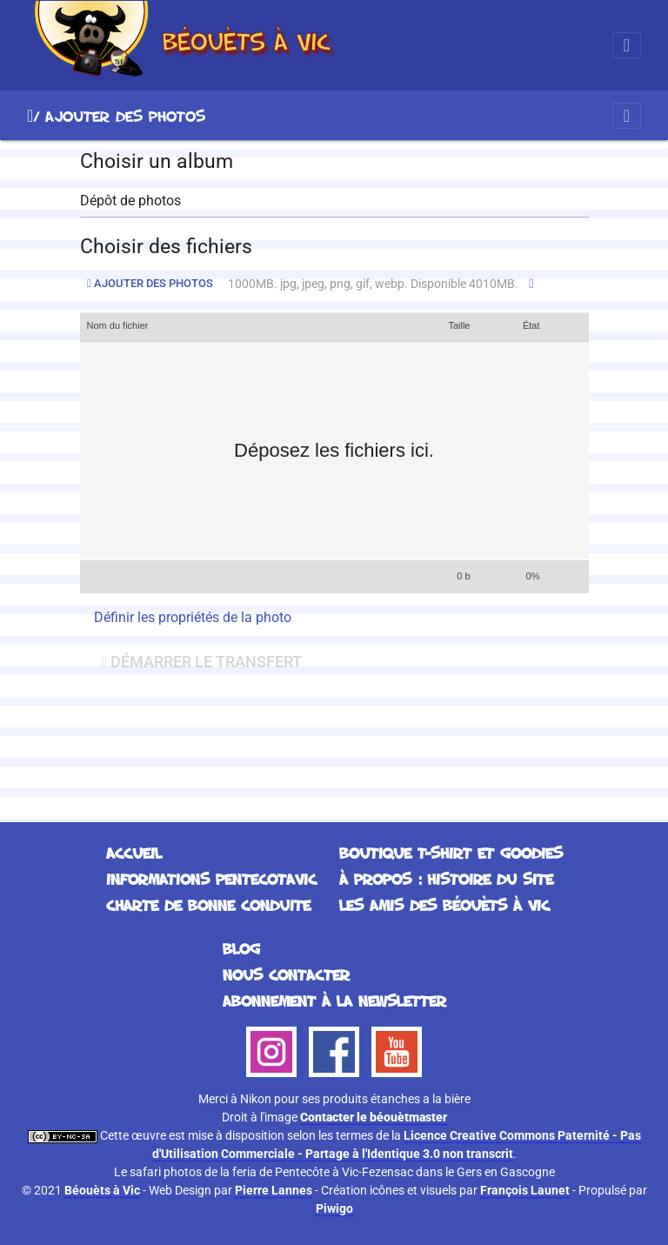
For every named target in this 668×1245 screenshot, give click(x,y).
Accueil (30, 116)
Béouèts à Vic (102, 1190)
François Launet (525, 1190)
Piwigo (334, 1208)
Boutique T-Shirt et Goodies (451, 852)
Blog (241, 948)
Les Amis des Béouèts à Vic (444, 904)
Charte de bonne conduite (208, 904)
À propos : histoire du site (446, 878)
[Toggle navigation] (626, 45)
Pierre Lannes (273, 1190)
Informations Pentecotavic (211, 878)
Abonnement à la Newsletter (334, 1000)
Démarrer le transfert (202, 662)
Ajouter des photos (150, 283)
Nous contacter (286, 974)
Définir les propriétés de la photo (192, 617)
